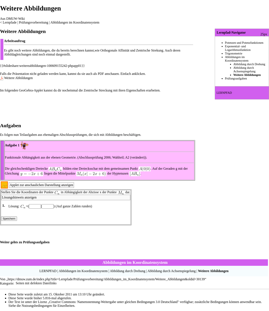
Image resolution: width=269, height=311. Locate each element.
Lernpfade (10, 22)
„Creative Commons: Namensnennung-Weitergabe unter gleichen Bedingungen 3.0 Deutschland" (113, 302)
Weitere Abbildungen (18, 78)
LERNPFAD (224, 92)
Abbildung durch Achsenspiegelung (244, 69)
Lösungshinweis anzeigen (19, 197)
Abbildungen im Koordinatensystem (74, 22)
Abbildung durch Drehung (249, 64)
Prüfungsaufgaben (236, 78)
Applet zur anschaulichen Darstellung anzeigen (41, 185)
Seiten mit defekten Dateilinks (36, 283)
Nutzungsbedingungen (37, 305)
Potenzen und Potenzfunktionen (244, 42)
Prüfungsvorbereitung (33, 22)
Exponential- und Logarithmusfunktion (238, 48)
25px (263, 34)
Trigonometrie (233, 53)
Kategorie (6, 283)
